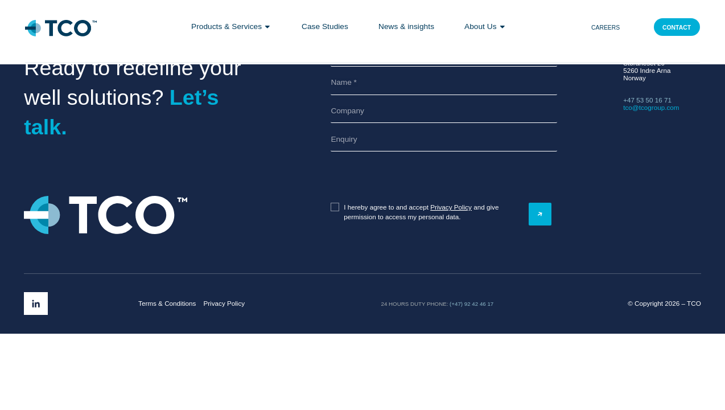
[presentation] (387, 177)
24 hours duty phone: (414, 304)
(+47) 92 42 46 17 (471, 304)
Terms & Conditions (167, 303)
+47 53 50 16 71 (647, 100)
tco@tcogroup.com (651, 107)
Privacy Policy (451, 207)
